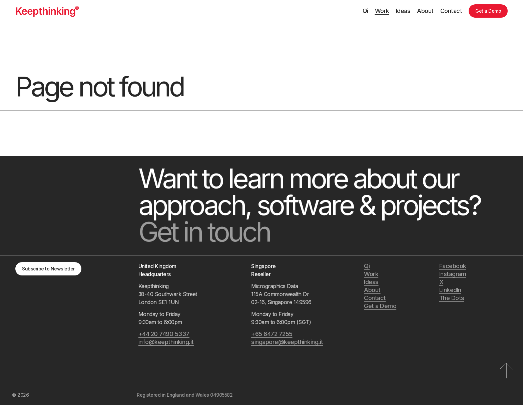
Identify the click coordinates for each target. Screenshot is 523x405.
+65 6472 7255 (272, 333)
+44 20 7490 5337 (163, 333)
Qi (365, 10)
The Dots (451, 297)
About (425, 10)
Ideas (403, 10)
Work (382, 10)
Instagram (452, 273)
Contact (451, 10)
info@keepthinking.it (166, 341)
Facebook (452, 265)
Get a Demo (488, 11)
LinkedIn (450, 289)
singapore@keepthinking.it (287, 341)
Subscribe (48, 268)
